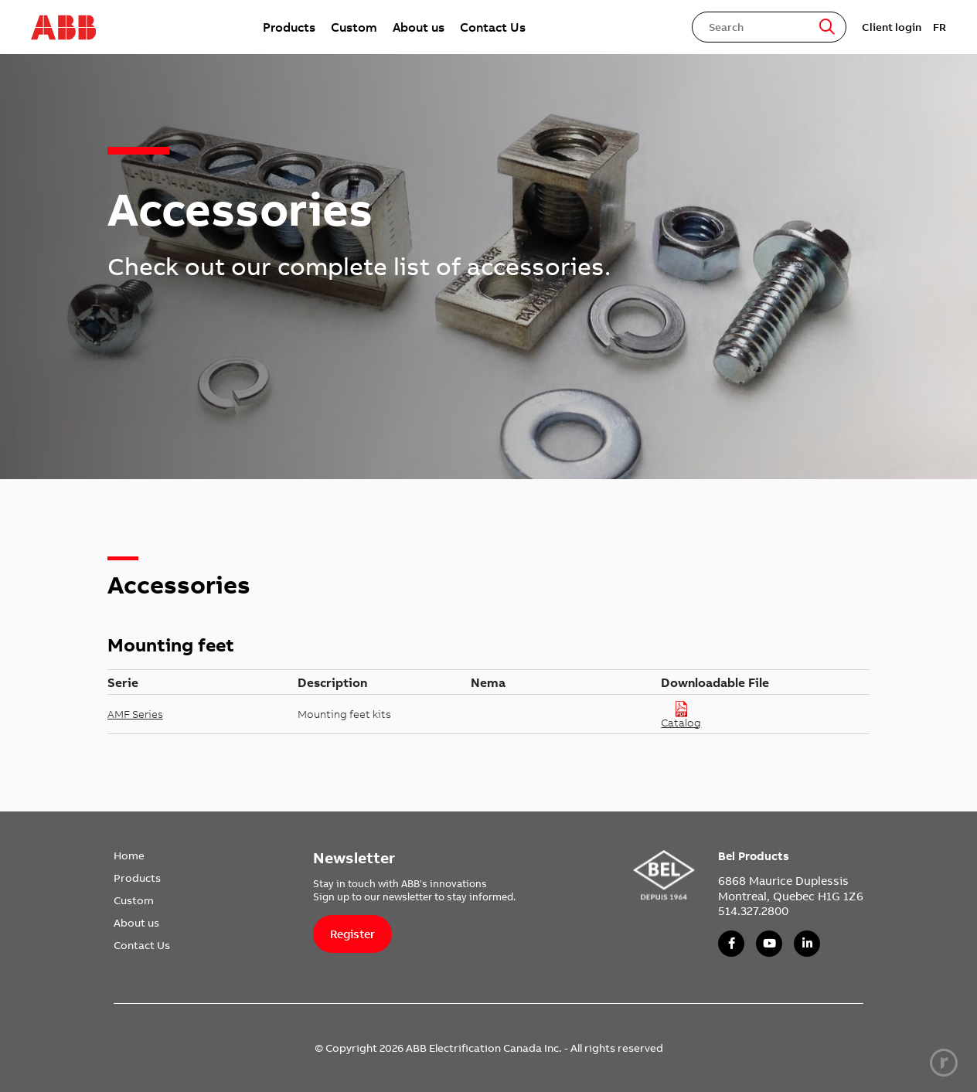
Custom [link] (354, 27)
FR (939, 27)
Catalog (681, 714)
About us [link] (418, 27)
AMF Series (135, 714)
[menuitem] (289, 27)
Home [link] (129, 855)
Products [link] (289, 27)
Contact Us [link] (493, 27)
